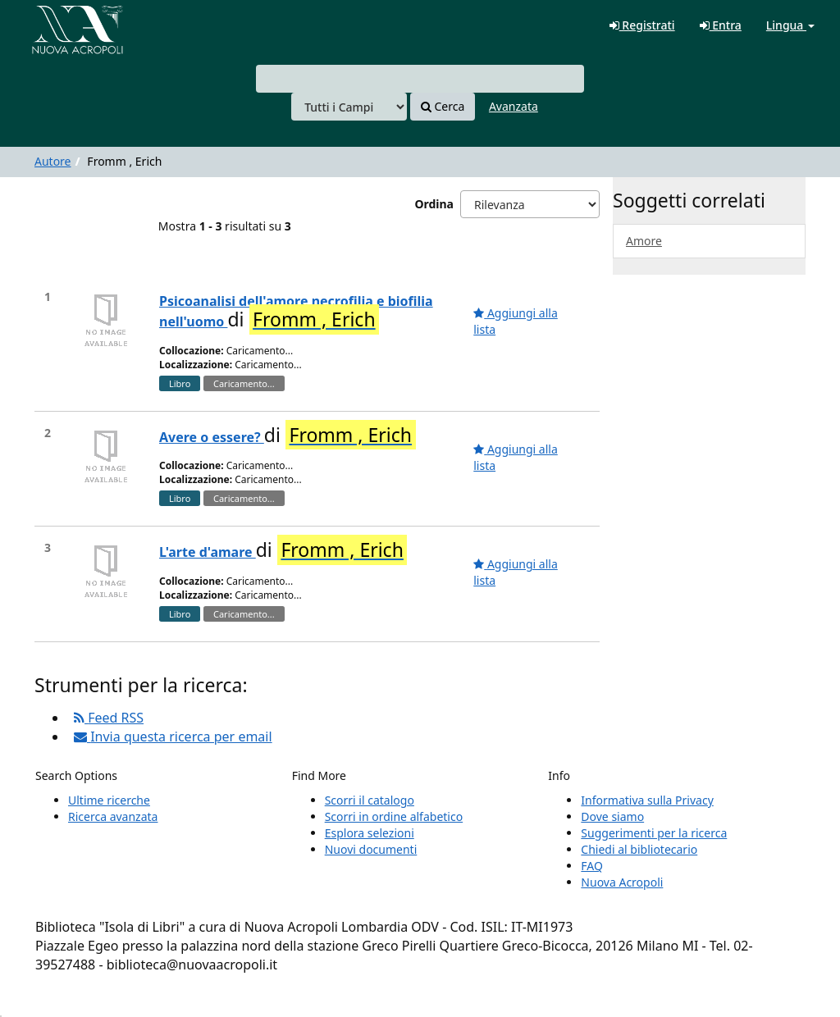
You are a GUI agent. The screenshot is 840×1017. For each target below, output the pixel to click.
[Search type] (349, 107)
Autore (52, 161)
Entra (721, 25)
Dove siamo (612, 816)
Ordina (434, 204)
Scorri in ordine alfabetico (394, 816)
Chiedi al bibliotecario (639, 849)
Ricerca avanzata (113, 816)
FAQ (592, 865)
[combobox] (420, 79)
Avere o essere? (211, 437)
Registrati (642, 25)
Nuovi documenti (371, 849)
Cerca (442, 106)
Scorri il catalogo (369, 800)
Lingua (790, 25)
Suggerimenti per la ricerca (654, 833)
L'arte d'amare (207, 552)
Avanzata (513, 106)
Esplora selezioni (369, 833)
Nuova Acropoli (622, 882)
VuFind (52, 25)
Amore (644, 241)
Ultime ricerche (109, 800)
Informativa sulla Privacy (647, 800)
